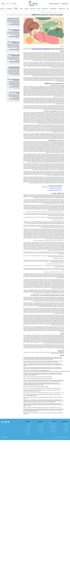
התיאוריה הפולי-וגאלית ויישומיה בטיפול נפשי (54, 190)
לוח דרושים (53, 429)
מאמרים (26, 8)
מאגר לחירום (32, 8)
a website (4, 437)
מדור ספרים (2, 8)
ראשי (68, 8)
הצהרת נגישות (28, 427)
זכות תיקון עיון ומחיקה (26, 429)
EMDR (42, 431)
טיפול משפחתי (40, 429)
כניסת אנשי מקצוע (65, 3)
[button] (61, 9)
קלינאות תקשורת (40, 425)
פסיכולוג (66, 423)
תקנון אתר (28, 425)
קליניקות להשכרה (52, 425)
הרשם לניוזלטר (27, 432)
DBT (42, 426)
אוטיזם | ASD (65, 425)
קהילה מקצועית (62, 8)
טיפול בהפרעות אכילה (51, 426)
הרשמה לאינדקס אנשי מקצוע (54, 3)
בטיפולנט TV (16, 9)
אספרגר (66, 426)
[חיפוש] (9, 3)
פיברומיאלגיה (66, 427)
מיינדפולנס (66, 430)
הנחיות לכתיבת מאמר (26, 430)
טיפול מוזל (53, 424)
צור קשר (29, 431)
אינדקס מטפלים (52, 431)
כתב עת (38, 8)
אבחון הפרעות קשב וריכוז (51, 430)
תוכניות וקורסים (53, 8)
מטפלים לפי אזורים (52, 423)
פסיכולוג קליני (65, 424)
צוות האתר (28, 424)
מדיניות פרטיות (27, 426)
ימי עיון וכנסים (45, 8)
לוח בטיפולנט (9, 8)
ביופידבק (41, 427)
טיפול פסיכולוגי (40, 430)
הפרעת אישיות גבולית (64, 429)
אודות (29, 423)
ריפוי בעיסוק (41, 424)
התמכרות (66, 431)
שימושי (21, 8)
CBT (42, 423)
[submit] (3, 4)
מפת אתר (28, 434)
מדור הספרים (53, 427)
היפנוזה (41, 432)
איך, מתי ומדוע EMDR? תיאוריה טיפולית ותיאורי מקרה (42, 49)
